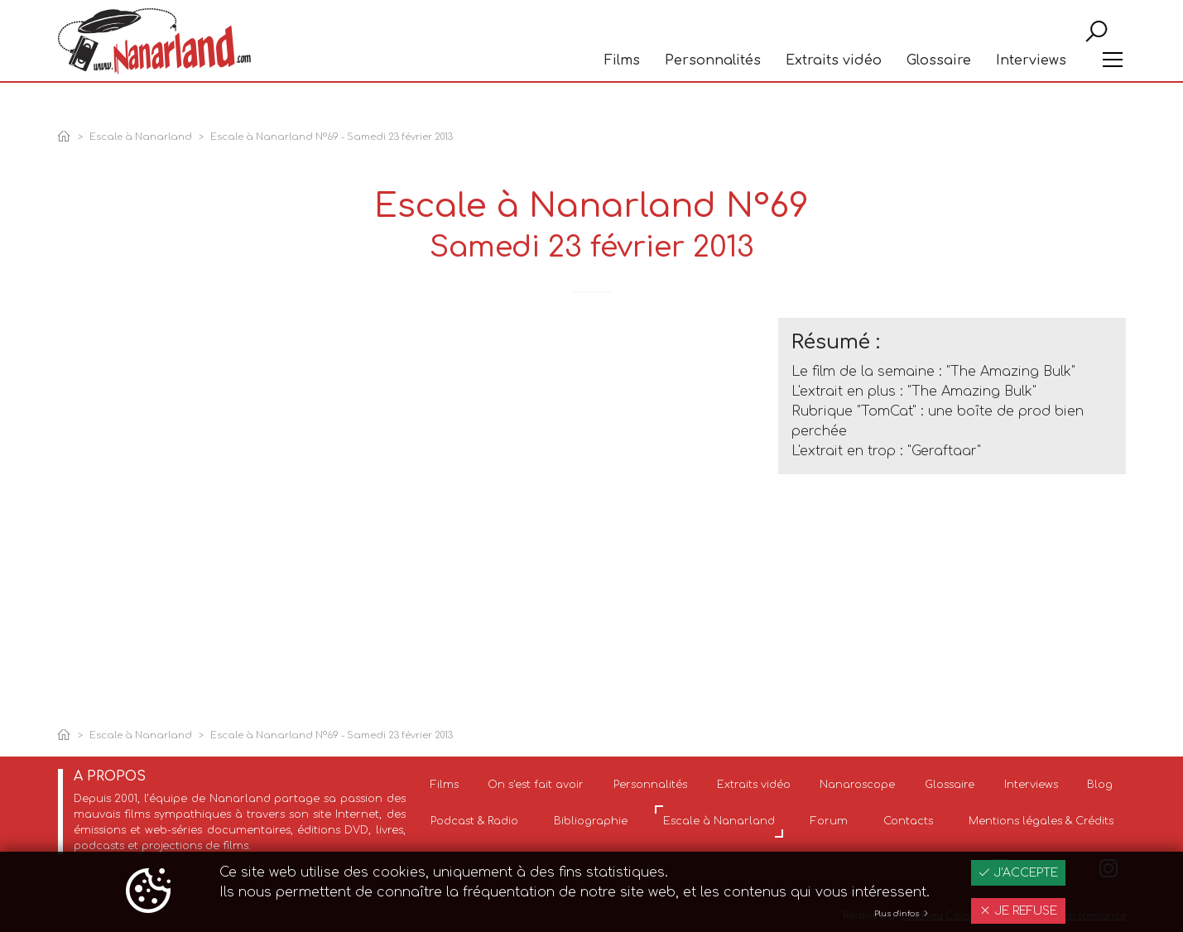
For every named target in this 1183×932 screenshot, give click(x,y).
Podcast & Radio (474, 821)
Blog (1100, 784)
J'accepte (1018, 873)
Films (622, 87)
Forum (829, 821)
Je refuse (1018, 911)
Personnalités (713, 87)
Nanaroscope (857, 784)
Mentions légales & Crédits (1041, 821)
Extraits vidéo (834, 87)
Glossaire (938, 87)
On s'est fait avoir (536, 784)
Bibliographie (591, 821)
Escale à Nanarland (140, 137)
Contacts (908, 821)
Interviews (1031, 87)
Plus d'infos (902, 914)
